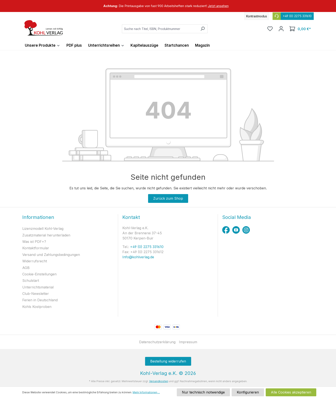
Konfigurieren (248, 392)
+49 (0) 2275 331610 (146, 247)
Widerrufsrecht (34, 261)
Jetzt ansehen (218, 6)
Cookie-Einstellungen (39, 274)
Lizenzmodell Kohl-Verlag (42, 228)
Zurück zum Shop (168, 198)
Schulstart (30, 280)
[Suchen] (203, 28)
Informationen (38, 217)
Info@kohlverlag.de (138, 257)
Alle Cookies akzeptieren (291, 392)
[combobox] (160, 28)
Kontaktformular (35, 248)
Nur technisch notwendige (203, 392)
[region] (168, 6)
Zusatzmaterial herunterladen (46, 235)
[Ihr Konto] (281, 28)
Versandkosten (158, 381)
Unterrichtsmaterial (38, 287)
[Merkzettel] (270, 28)
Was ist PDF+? (34, 241)
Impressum (188, 342)
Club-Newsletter (35, 293)
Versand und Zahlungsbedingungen (51, 254)
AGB (26, 268)
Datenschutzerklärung (157, 342)
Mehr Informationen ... (146, 392)
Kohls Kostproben (36, 306)
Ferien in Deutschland (40, 300)
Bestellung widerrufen (168, 361)
